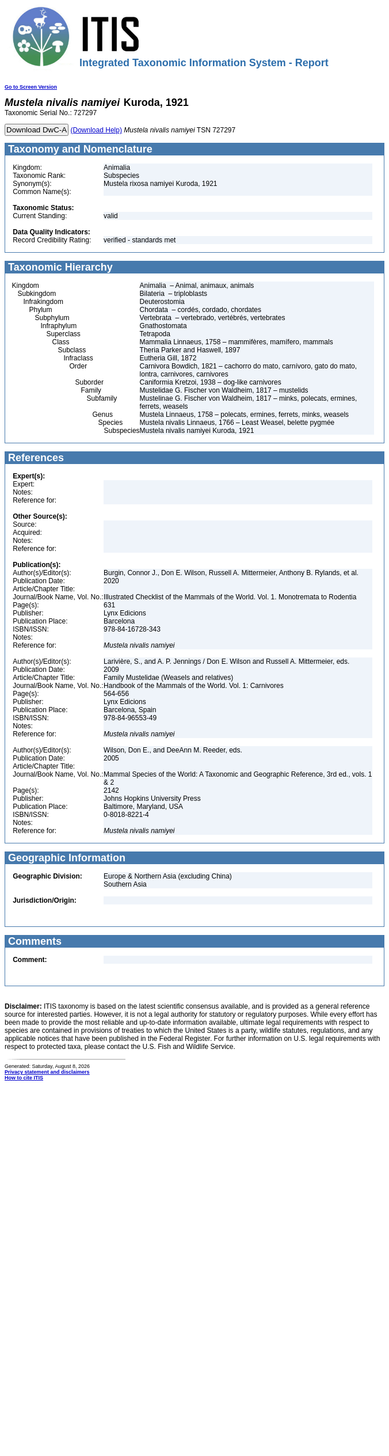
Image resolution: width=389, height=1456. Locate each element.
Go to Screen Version (31, 87)
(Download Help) (96, 130)
